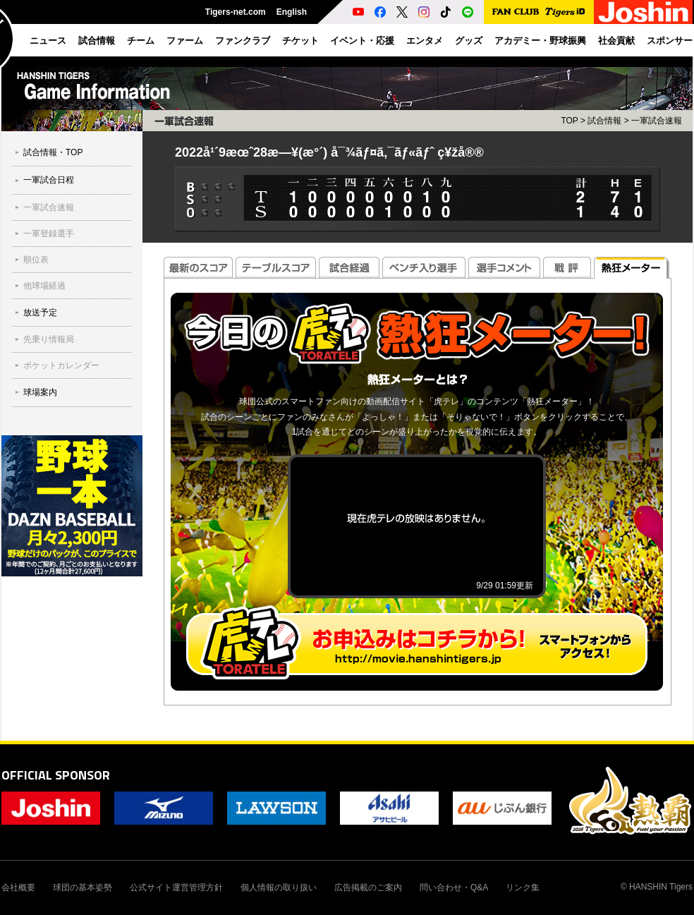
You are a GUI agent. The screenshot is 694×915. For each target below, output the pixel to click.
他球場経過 (44, 286)
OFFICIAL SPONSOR (55, 774)
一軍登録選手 (48, 233)
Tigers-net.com (235, 12)
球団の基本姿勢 (82, 887)
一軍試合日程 (48, 180)
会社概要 (18, 887)
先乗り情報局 (48, 339)
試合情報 (604, 121)
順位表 (36, 260)
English (291, 12)
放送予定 (40, 312)
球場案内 (40, 392)
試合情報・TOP (53, 152)
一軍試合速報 (48, 207)
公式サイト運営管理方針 (176, 887)
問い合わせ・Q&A (454, 887)
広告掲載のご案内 (368, 887)
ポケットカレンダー (61, 365)
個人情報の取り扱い (279, 887)
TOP (569, 121)
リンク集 (523, 887)
